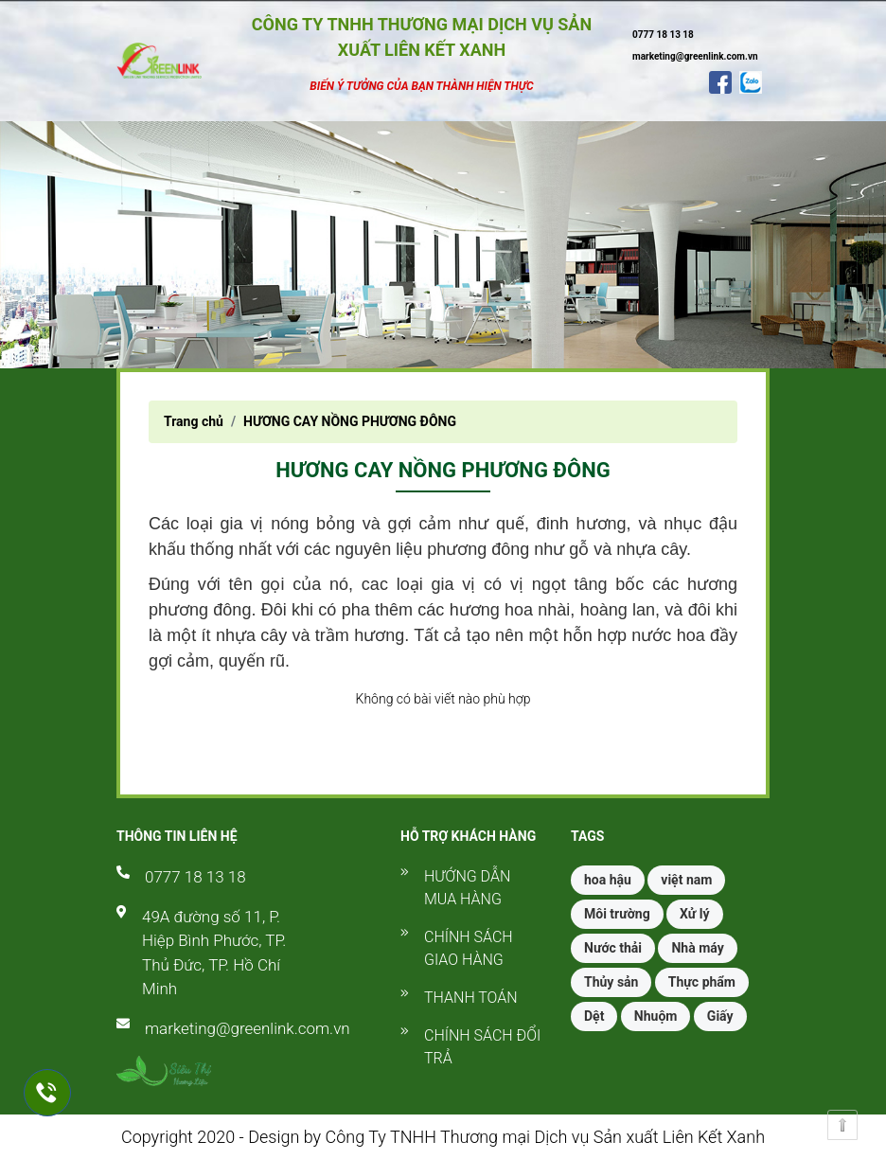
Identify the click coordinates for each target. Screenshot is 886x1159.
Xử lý (694, 913)
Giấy (720, 1016)
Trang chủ (193, 421)
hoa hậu (607, 879)
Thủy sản (611, 982)
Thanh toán (471, 998)
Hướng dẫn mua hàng (467, 887)
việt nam (686, 879)
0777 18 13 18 (195, 876)
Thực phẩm (701, 982)
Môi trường (617, 913)
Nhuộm (656, 1016)
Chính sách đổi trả (482, 1046)
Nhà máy (697, 947)
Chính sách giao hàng (468, 948)
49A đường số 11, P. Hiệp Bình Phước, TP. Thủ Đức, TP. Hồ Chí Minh (214, 953)
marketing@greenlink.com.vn (247, 1028)
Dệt (594, 1016)
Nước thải (613, 947)
